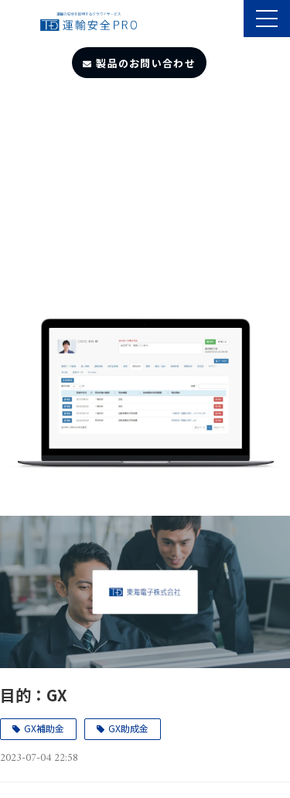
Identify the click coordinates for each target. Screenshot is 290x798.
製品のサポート (230, 20)
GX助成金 (128, 728)
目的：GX (33, 695)
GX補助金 (44, 728)
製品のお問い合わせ (146, 63)
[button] (267, 18)
